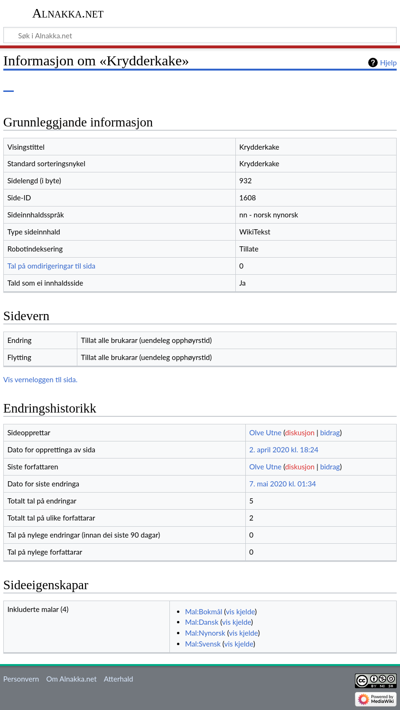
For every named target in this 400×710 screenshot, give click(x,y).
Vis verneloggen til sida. (40, 379)
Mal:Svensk (203, 643)
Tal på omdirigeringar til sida (51, 265)
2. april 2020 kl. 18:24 (283, 449)
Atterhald (118, 678)
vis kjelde (240, 611)
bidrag (330, 432)
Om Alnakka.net (71, 678)
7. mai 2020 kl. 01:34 (282, 483)
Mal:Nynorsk (205, 633)
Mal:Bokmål (203, 611)
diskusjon (300, 432)
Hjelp (388, 62)
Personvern (21, 678)
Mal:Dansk (201, 622)
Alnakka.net (68, 13)
